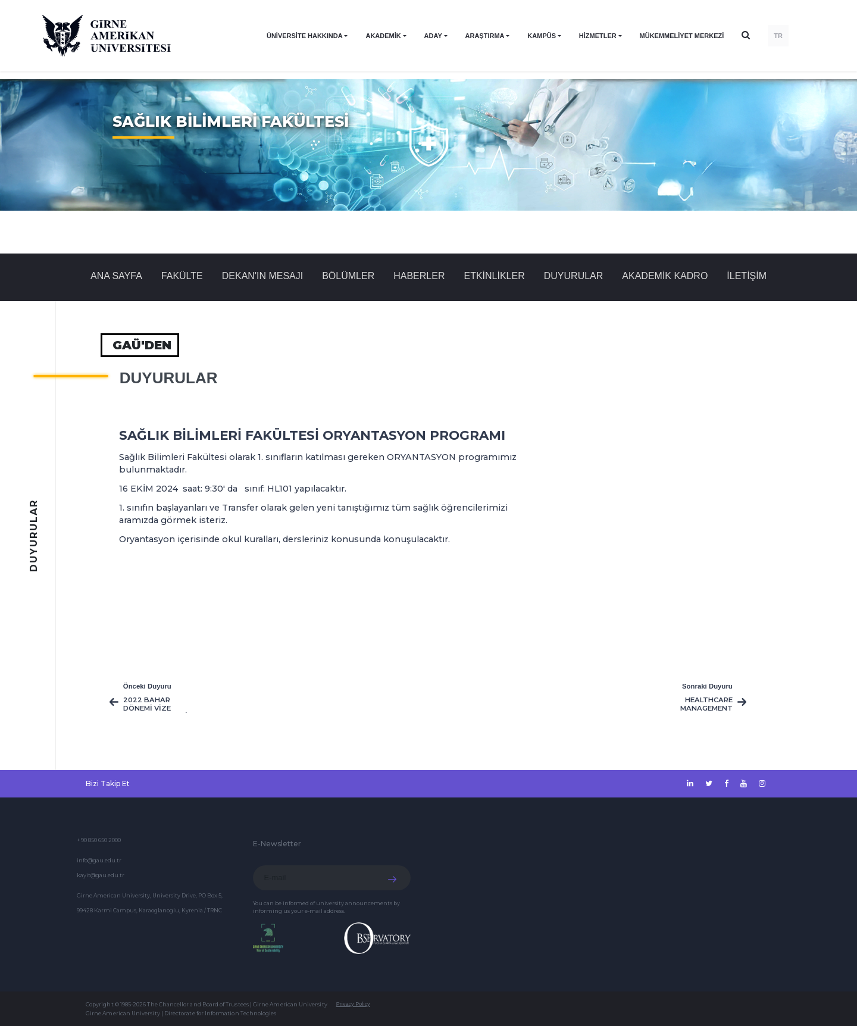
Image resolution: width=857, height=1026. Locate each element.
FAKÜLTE (182, 276)
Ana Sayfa (116, 276)
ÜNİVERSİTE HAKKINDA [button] (305, 35)
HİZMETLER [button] (598, 35)
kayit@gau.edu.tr (100, 875)
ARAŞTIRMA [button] (485, 35)
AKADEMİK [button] (383, 35)
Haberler (419, 276)
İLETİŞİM (747, 276)
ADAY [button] (433, 35)
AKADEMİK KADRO (665, 276)
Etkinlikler (494, 276)
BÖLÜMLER (348, 276)
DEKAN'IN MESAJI (262, 276)
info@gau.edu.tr (99, 860)
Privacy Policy (353, 1004)
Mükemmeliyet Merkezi (682, 35)
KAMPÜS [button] (541, 35)
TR (778, 35)
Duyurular (573, 276)
